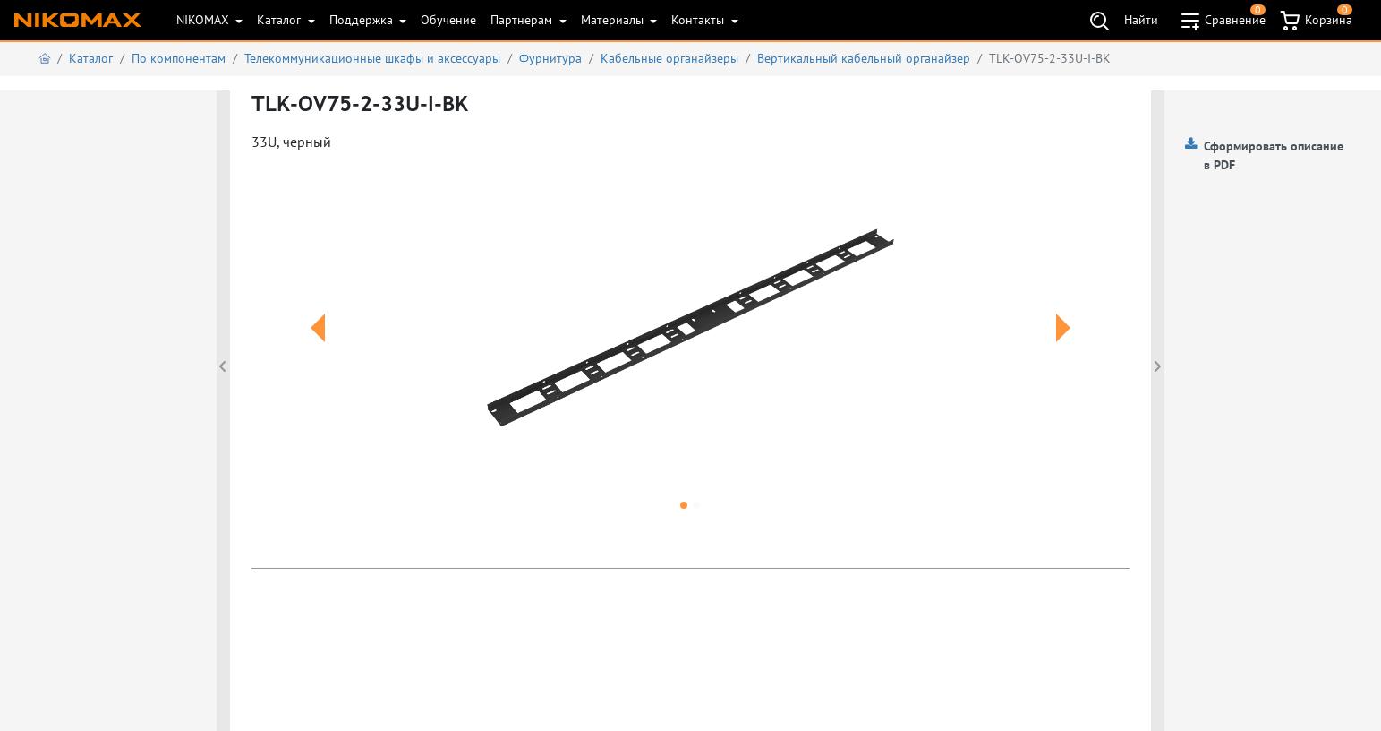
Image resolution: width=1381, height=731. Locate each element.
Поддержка (362, 20)
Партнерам (523, 20)
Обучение (448, 20)
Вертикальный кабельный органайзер (863, 58)
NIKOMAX (204, 20)
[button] (317, 349)
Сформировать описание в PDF (1273, 155)
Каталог (280, 20)
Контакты (699, 20)
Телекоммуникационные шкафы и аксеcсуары (372, 58)
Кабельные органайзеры (669, 58)
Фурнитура (550, 58)
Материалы (614, 20)
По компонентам (179, 58)
